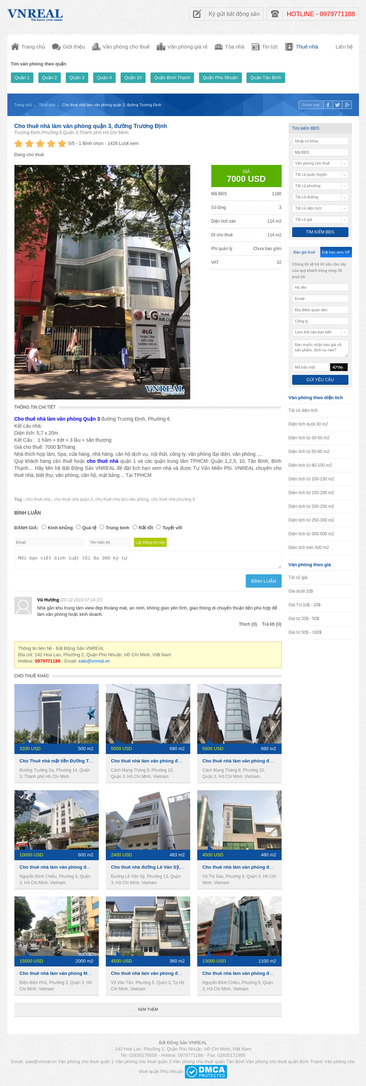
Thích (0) (248, 626)
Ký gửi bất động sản (234, 14)
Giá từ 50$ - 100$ (305, 632)
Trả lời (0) (272, 626)
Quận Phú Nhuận (220, 77)
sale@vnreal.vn (94, 663)
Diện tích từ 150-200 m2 (311, 492)
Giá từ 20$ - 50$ (304, 618)
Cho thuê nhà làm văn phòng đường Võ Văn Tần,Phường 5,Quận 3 (183, 975)
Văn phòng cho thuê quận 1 (86, 1063)
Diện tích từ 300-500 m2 (311, 533)
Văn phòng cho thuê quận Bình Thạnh (284, 1063)
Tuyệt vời (172, 527)
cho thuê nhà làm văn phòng (121, 499)
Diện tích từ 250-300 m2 (311, 520)
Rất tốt (146, 527)
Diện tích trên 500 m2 (309, 547)
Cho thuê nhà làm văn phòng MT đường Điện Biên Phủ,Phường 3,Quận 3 (98, 975)
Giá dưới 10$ (301, 591)
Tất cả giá (298, 577)
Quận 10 (133, 77)
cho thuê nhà (39, 499)
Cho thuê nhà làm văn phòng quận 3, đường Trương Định (90, 126)
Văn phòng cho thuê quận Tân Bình (209, 1063)
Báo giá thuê (304, 252)
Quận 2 (49, 77)
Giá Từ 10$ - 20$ (305, 604)
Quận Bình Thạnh (172, 77)
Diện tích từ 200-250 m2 (311, 506)
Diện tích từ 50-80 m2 (309, 451)
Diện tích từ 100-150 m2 (311, 479)
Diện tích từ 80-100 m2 (310, 465)
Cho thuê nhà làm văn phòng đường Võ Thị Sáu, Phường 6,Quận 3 (274, 869)
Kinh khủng (60, 527)
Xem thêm (148, 1011)
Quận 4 (104, 77)
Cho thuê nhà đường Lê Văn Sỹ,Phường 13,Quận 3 (166, 869)
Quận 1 (22, 77)
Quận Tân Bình (265, 77)
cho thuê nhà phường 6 (173, 499)
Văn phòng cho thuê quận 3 (143, 1063)
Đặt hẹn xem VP (336, 252)
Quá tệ (89, 527)
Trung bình (117, 527)
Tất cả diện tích (303, 410)
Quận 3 (77, 77)
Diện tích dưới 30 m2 (308, 424)
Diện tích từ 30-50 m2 (309, 437)
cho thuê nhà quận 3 (73, 499)
